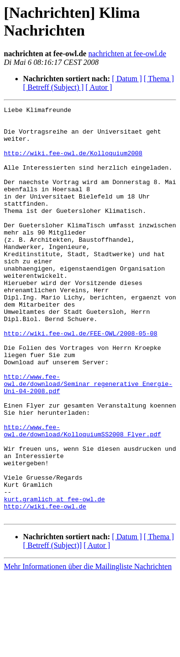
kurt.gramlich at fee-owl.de (54, 578)
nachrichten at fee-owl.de (127, 54)
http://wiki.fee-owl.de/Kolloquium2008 (73, 163)
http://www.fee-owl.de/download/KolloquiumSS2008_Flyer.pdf (82, 496)
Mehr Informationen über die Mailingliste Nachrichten (88, 649)
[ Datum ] (127, 78)
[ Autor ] (98, 87)
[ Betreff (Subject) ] (53, 87)
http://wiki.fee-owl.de (45, 587)
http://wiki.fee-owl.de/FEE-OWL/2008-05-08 (80, 379)
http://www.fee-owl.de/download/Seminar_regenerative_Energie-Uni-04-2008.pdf (88, 440)
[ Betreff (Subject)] (52, 627)
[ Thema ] (159, 78)
